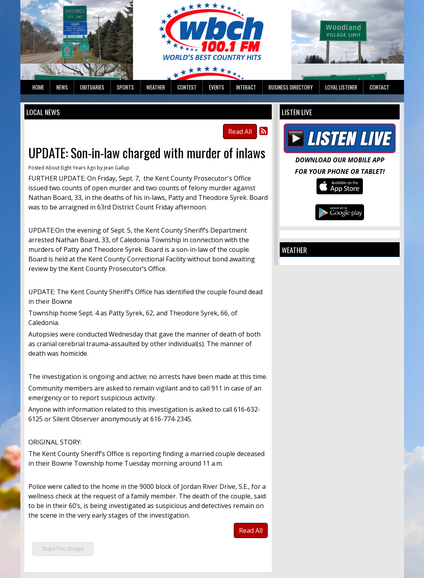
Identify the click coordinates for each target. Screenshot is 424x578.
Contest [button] (187, 87)
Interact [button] (246, 87)
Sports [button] (125, 87)
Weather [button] (155, 87)
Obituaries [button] (92, 87)
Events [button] (216, 87)
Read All (240, 131)
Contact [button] (379, 87)
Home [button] (38, 87)
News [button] (62, 87)
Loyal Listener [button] (341, 87)
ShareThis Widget (63, 549)
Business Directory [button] (291, 87)
